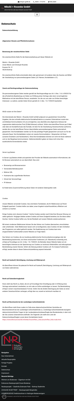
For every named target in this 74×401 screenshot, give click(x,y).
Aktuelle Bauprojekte (8, 359)
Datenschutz (5, 370)
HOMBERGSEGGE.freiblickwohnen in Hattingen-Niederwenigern (23, 393)
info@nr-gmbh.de (25, 1)
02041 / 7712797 (40, 1)
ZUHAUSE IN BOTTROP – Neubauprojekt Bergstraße (19, 390)
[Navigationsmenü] (37, 14)
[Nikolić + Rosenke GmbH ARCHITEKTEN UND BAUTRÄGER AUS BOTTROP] (16, 8)
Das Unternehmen (7, 356)
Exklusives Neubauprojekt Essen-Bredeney (15, 383)
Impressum (5, 373)
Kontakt (4, 366)
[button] (4, 397)
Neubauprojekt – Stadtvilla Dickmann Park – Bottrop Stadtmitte (23, 387)
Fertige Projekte (6, 363)
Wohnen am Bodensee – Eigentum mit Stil (15, 380)
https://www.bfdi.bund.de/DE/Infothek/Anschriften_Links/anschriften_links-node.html (31, 320)
